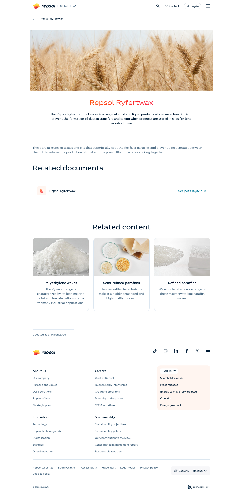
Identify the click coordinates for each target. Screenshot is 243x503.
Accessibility (89, 467)
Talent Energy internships (111, 384)
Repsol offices (41, 398)
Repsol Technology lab (47, 431)
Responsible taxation (108, 451)
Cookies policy (41, 473)
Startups (38, 444)
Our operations (42, 391)
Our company (41, 378)
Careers (100, 371)
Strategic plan (41, 405)
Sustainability (105, 417)
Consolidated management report (116, 444)
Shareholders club (171, 378)
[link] (171, 6)
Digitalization (41, 438)
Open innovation (43, 451)
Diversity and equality (109, 398)
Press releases (169, 384)
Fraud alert (109, 467)
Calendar (166, 398)
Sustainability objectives (110, 424)
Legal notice (128, 467)
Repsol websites (43, 467)
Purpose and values (45, 384)
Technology (40, 424)
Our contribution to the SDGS (113, 438)
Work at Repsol (104, 378)
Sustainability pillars (108, 431)
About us (39, 371)
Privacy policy (149, 467)
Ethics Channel (67, 467)
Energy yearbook (170, 405)
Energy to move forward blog (178, 391)
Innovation (41, 417)
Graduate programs (107, 391)
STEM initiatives (105, 405)
